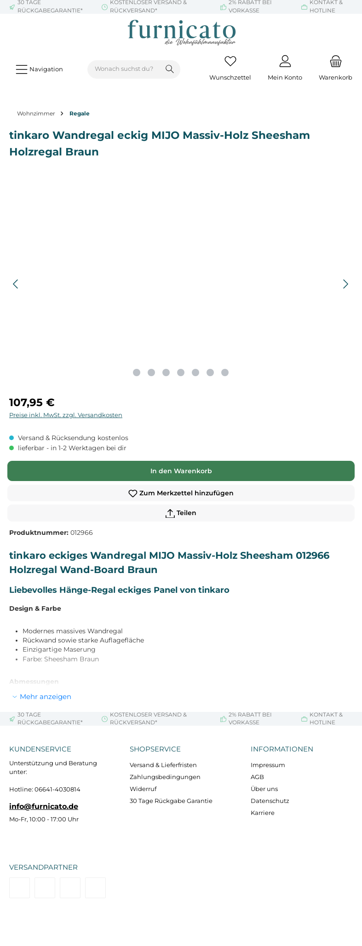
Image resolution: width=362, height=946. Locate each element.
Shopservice (155, 749)
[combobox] (123, 69)
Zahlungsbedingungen (165, 777)
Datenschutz (270, 800)
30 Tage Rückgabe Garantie (171, 800)
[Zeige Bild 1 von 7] (136, 372)
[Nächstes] (345, 284)
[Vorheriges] (16, 284)
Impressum (268, 765)
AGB (257, 777)
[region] (181, 284)
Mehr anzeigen (45, 696)
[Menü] (39, 69)
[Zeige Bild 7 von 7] (225, 372)
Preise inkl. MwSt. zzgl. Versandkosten (65, 415)
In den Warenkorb (181, 471)
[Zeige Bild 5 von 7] (195, 372)
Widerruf (143, 788)
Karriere (263, 812)
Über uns (264, 788)
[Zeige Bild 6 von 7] (210, 372)
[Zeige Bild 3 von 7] (166, 372)
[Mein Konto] (285, 69)
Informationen (282, 749)
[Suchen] (170, 69)
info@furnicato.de (43, 806)
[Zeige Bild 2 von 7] (151, 372)
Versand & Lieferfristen (163, 765)
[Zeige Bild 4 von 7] (180, 372)
